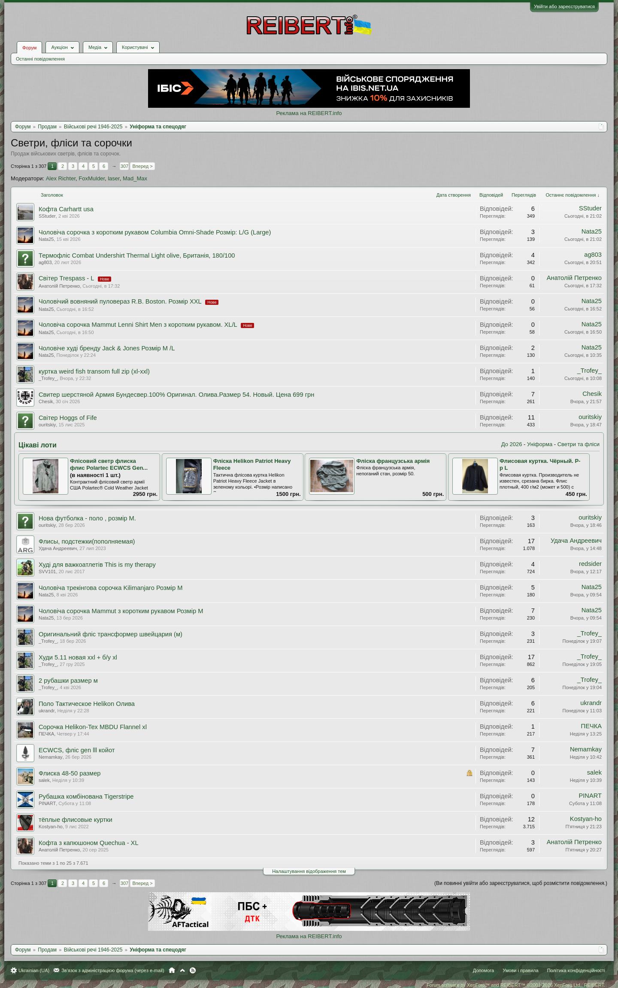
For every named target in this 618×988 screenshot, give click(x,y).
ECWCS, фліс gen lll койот (77, 750)
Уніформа (539, 444)
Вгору (182, 970)
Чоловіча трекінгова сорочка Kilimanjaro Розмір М (111, 587)
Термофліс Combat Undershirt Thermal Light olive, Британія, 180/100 (137, 255)
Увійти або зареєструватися (564, 6)
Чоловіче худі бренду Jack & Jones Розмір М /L (107, 348)
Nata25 (46, 239)
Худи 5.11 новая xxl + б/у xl (78, 657)
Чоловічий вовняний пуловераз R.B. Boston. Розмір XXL (120, 301)
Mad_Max (135, 178)
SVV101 (47, 571)
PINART (47, 803)
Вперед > (142, 166)
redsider (590, 563)
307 (124, 166)
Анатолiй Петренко (59, 286)
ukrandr (47, 710)
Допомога (483, 970)
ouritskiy (47, 424)
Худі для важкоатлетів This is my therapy (97, 564)
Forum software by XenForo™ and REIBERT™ (516, 985)
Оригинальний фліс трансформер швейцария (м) (110, 634)
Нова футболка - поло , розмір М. (87, 518)
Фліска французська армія (393, 461)
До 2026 (511, 444)
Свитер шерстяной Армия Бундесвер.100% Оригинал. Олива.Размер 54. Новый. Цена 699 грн (176, 394)
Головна (172, 970)
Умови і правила (520, 970)
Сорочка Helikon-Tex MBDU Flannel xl (93, 727)
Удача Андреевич (58, 548)
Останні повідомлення (40, 58)
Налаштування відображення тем (309, 871)
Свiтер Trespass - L (66, 278)
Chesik (46, 401)
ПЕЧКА (46, 733)
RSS (193, 970)
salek (44, 780)
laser (113, 178)
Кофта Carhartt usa (66, 209)
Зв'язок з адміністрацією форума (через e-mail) (112, 970)
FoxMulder (92, 178)
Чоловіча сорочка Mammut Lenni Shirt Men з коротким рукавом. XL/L (138, 324)
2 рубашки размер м (68, 680)
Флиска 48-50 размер (69, 773)
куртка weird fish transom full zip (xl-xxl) (94, 371)
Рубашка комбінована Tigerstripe (86, 796)
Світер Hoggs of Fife (68, 417)
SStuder (47, 216)
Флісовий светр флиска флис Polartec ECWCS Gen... (109, 464)
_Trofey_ (48, 378)
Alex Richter (61, 178)
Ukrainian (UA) (33, 970)
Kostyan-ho (51, 826)
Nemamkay (51, 757)
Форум (29, 47)
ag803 (45, 262)
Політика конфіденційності (576, 970)
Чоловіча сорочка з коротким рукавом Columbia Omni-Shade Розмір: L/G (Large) (155, 232)
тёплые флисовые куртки (75, 819)
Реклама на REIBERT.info (309, 113)
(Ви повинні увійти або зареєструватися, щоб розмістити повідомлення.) (520, 883)
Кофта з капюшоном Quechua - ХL (89, 842)
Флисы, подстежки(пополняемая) (87, 541)
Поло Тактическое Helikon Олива (87, 703)
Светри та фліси (578, 444)
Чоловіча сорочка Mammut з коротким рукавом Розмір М (121, 611)
